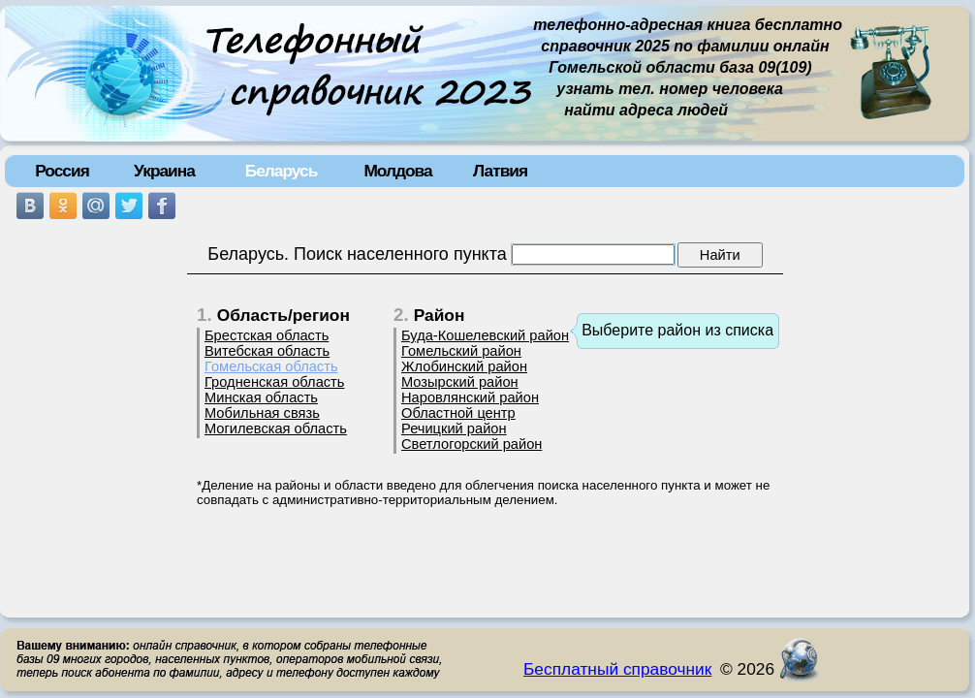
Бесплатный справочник (617, 669)
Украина (164, 170)
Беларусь (281, 170)
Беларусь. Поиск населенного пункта (356, 254)
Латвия (500, 170)
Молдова (397, 170)
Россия (62, 170)
